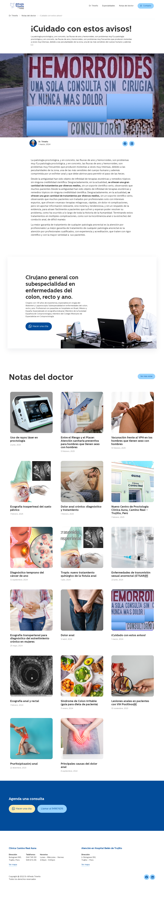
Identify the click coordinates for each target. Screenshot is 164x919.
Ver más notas (146, 376)
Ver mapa (13, 891)
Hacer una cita (38, 326)
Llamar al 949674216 (52, 835)
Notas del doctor (126, 6)
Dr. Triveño (93, 6)
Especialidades (108, 6)
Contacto (145, 6)
